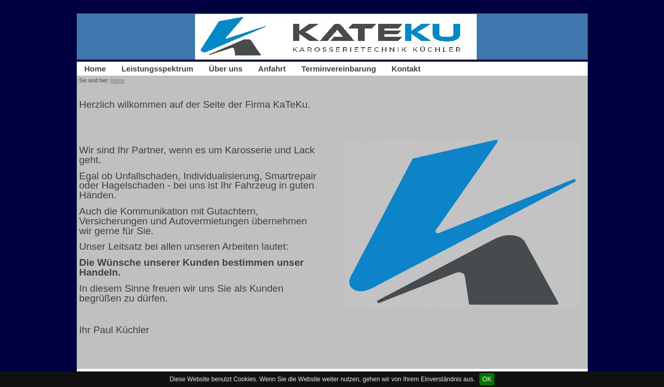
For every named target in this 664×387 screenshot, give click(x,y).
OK (486, 379)
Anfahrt (272, 68)
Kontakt (406, 68)
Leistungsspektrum (157, 68)
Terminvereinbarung (338, 68)
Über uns (226, 68)
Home (95, 68)
